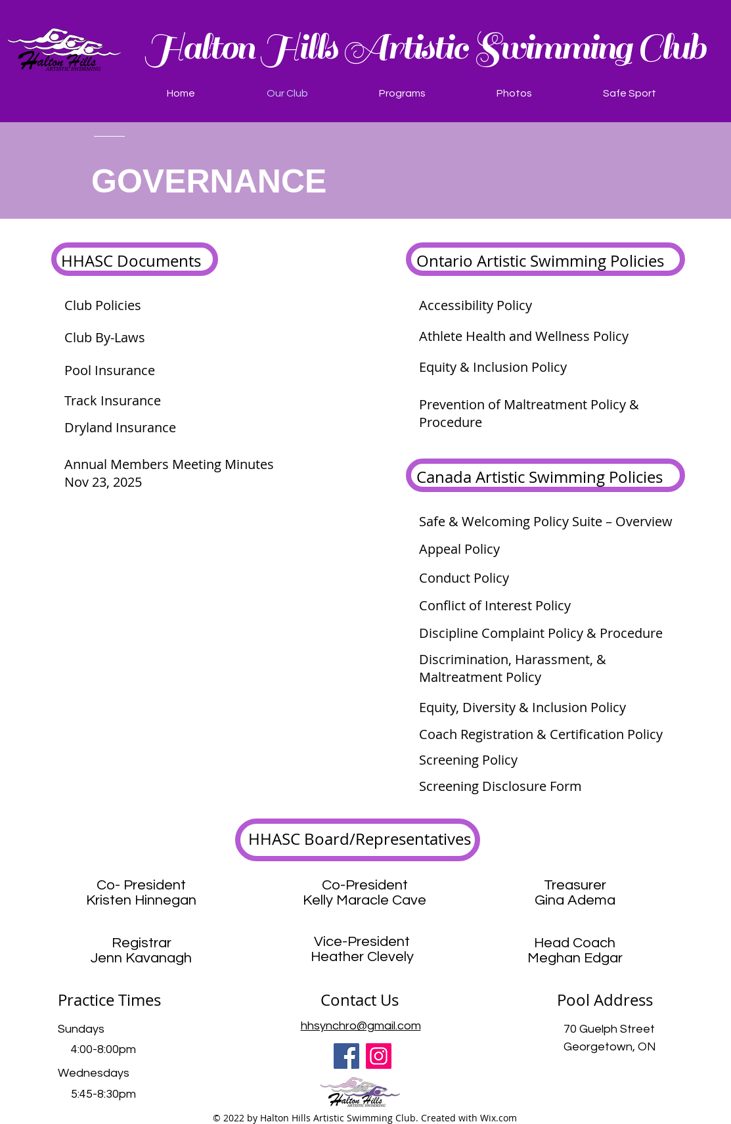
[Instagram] (378, 1056)
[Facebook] (346, 1056)
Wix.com (498, 1118)
